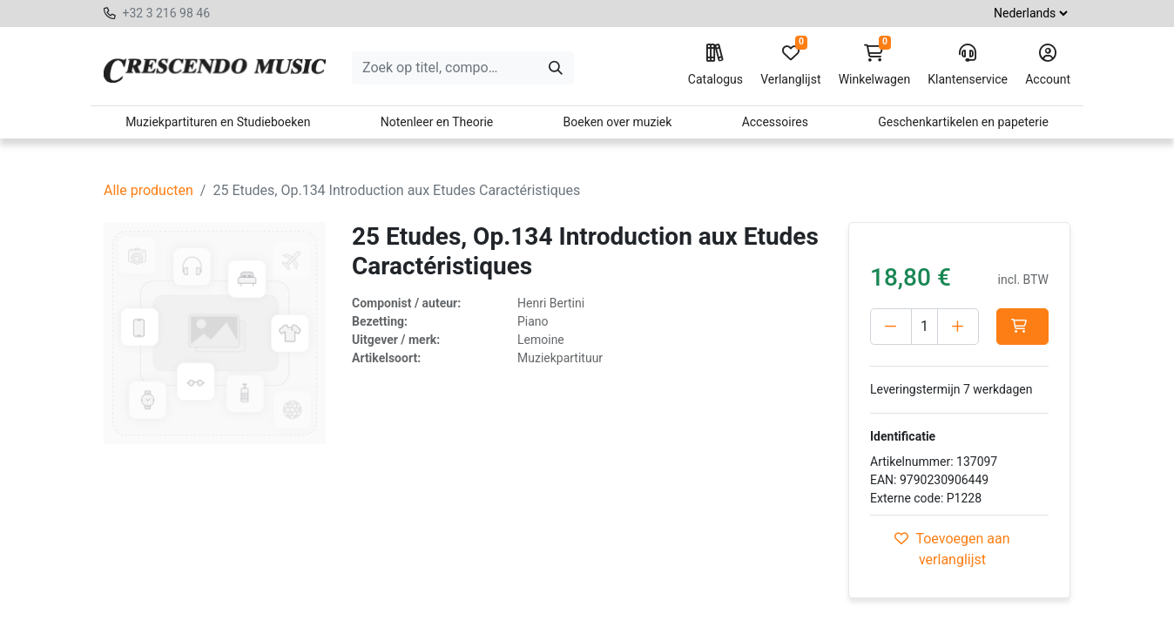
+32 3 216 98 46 (166, 13)
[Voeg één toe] (958, 326)
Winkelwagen (875, 65)
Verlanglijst (790, 65)
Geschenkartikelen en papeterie (963, 122)
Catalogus (715, 65)
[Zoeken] (555, 67)
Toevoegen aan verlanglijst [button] (951, 549)
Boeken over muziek (617, 122)
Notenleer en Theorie (437, 122)
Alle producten (148, 190)
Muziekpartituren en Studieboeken (217, 122)
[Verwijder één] (891, 326)
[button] (1022, 326)
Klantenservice (968, 65)
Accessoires (775, 122)
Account (1047, 65)
